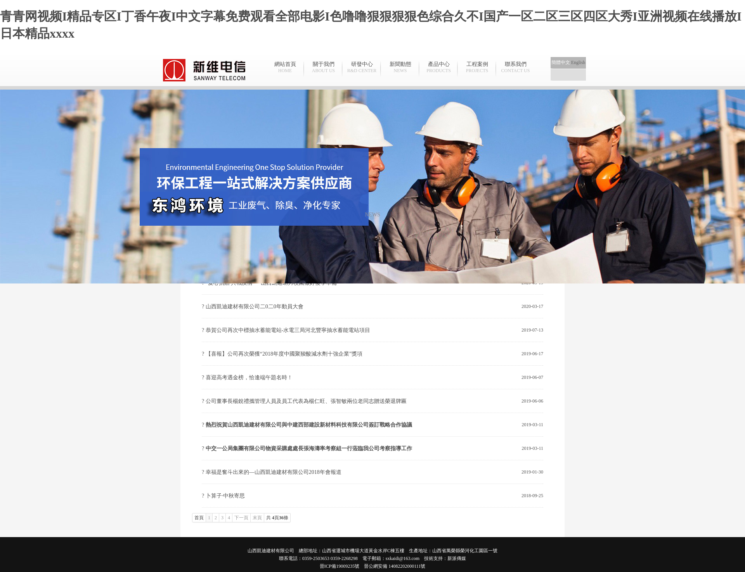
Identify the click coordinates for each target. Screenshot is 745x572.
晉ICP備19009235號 (340, 566)
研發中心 (362, 67)
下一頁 (241, 517)
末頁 (257, 517)
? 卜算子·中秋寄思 (223, 496)
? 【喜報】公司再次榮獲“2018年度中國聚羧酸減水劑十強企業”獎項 (282, 354)
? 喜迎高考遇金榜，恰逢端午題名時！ (247, 377)
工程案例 (477, 67)
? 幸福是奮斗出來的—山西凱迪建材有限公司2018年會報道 (271, 472)
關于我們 (323, 67)
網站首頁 (285, 67)
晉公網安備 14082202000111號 (394, 566)
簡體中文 (560, 62)
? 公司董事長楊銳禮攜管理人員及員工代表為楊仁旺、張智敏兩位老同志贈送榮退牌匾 (304, 401)
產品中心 (438, 67)
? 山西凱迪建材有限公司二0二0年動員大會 (252, 306)
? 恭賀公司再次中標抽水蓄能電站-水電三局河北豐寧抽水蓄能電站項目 (286, 330)
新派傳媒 (456, 558)
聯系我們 (515, 67)
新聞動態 (400, 67)
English (578, 62)
